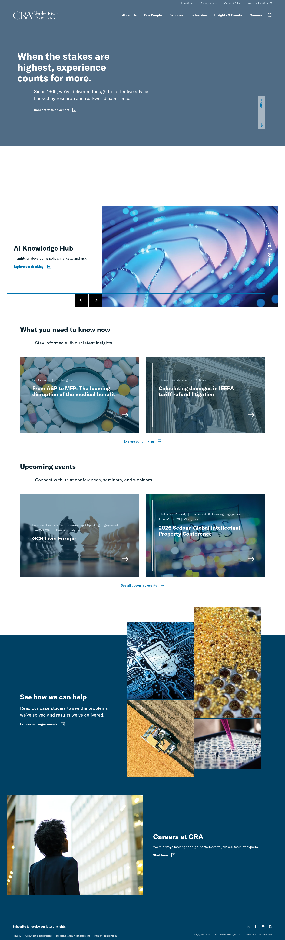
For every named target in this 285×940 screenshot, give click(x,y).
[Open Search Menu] (270, 15)
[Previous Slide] (82, 300)
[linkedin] (248, 926)
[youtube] (263, 926)
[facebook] (255, 926)
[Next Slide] (95, 300)
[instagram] (270, 926)
